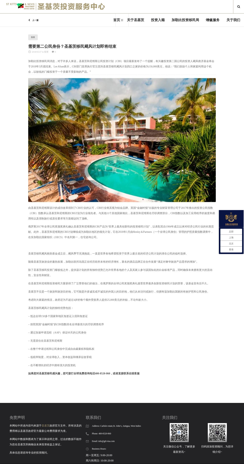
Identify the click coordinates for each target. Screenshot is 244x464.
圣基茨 (46, 425)
